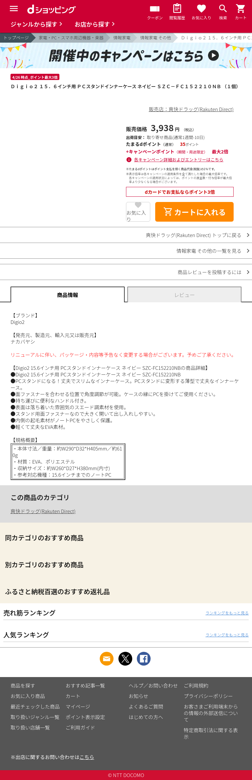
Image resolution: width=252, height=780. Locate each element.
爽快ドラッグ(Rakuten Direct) (42, 511)
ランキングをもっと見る (227, 612)
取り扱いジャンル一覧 (34, 716)
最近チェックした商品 (35, 706)
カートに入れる (194, 212)
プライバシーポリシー (208, 695)
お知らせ (138, 695)
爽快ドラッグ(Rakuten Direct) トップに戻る (194, 234)
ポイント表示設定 (85, 716)
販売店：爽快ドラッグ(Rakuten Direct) (191, 109)
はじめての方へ (146, 716)
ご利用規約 (196, 685)
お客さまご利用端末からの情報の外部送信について (211, 713)
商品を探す (22, 685)
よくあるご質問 (146, 706)
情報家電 (121, 37)
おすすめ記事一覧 (85, 685)
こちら (86, 756)
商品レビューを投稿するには (210, 272)
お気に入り (136, 215)
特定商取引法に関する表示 (211, 733)
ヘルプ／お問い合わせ (153, 685)
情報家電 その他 (155, 37)
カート (73, 695)
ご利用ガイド (80, 727)
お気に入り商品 (27, 695)
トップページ (16, 37)
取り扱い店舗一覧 (30, 727)
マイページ (78, 706)
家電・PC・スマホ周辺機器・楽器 (71, 37)
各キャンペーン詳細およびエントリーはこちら (178, 159)
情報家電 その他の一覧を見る (209, 250)
